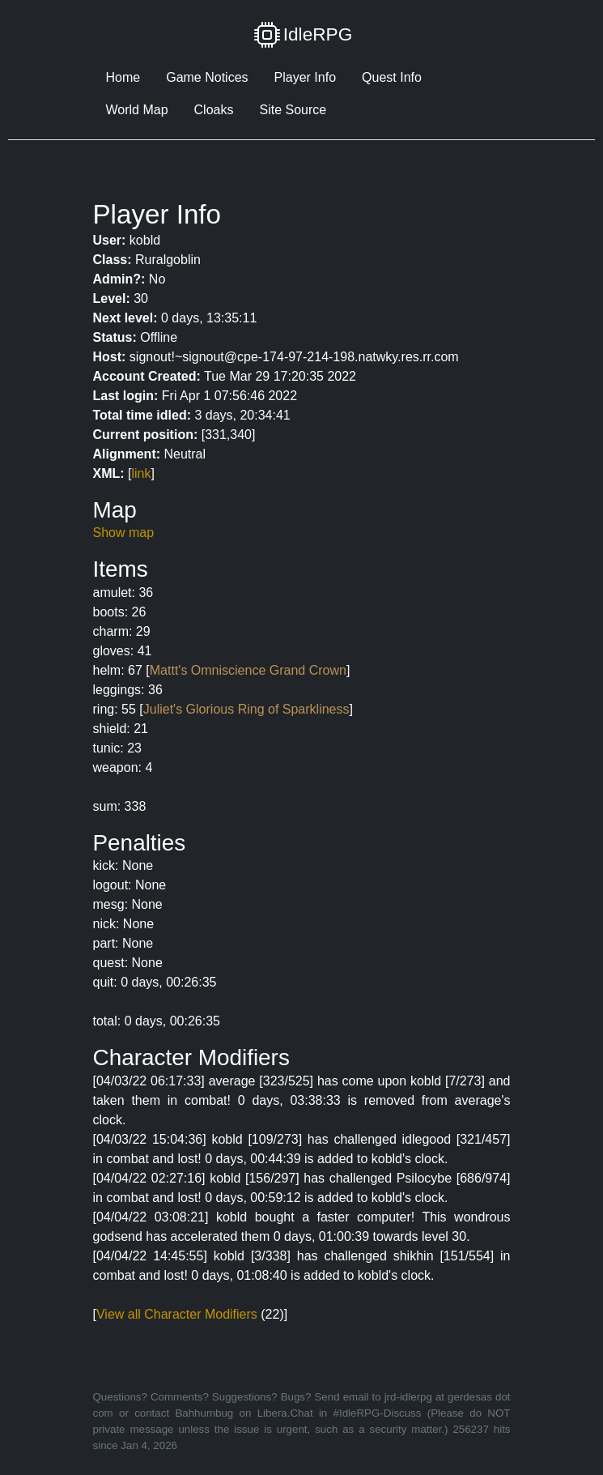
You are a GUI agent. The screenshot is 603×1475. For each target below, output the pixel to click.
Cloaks (214, 110)
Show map (124, 532)
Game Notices (207, 77)
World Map (137, 110)
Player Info (305, 77)
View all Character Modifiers (176, 1314)
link (141, 473)
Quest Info (392, 77)
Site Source (292, 110)
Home (123, 77)
